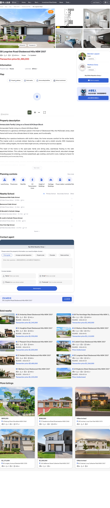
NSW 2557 (17, 6)
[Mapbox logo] (5, 114)
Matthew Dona (92, 65)
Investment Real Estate (49, 2)
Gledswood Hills (26, 6)
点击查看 (67, 299)
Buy (6, 6)
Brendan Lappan (93, 54)
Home (24, 2)
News (61, 2)
